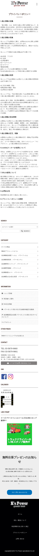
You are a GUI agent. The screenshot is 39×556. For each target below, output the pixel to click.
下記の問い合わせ (17, 476)
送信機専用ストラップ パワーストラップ (14, 264)
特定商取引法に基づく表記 (20, 526)
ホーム (20, 514)
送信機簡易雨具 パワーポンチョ (11, 259)
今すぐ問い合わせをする (19, 492)
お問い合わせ (20, 539)
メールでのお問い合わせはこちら (19, 363)
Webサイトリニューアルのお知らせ (13, 335)
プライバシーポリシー (20, 532)
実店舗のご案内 (7, 299)
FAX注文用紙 (7, 304)
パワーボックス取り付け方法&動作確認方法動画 (18, 309)
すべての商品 (5, 247)
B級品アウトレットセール (9, 251)
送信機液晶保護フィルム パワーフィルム (14, 255)
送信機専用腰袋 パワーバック (11, 268)
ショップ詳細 (7, 293)
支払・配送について (20, 520)
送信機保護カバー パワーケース (11, 272)
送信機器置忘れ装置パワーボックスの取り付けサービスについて (19, 316)
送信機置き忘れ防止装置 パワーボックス (14, 276)
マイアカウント (6, 322)
